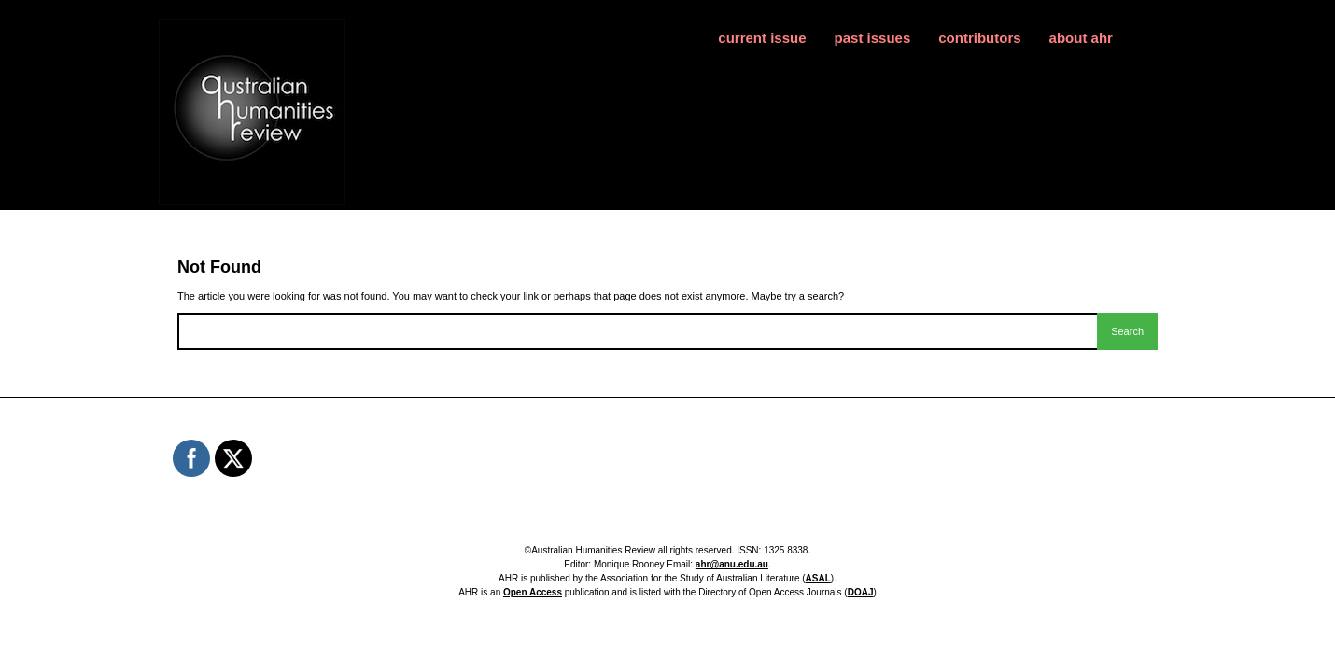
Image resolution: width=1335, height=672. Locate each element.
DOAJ (861, 592)
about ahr (1081, 38)
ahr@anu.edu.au (732, 564)
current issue (762, 38)
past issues (873, 38)
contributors (979, 38)
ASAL (818, 578)
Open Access (532, 592)
